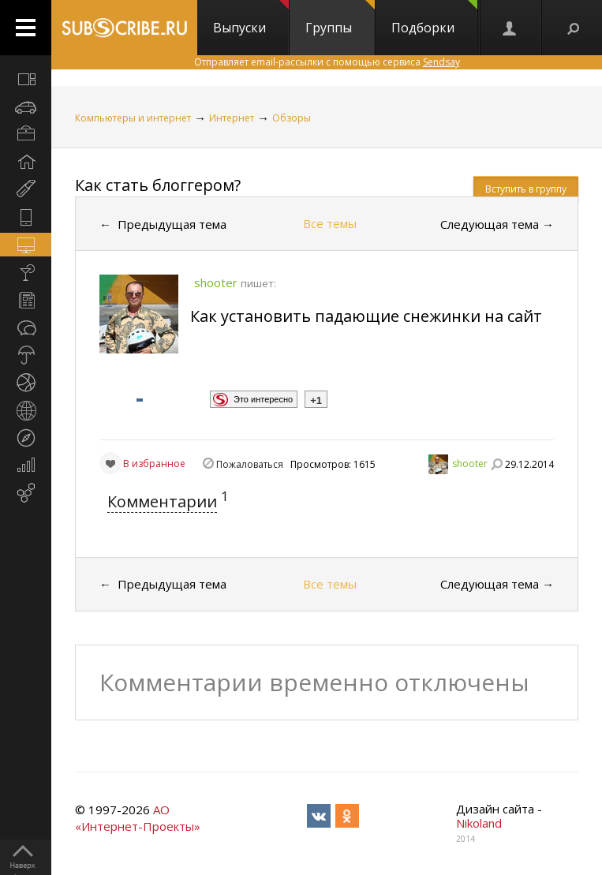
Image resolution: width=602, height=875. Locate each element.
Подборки (434, 18)
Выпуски (251, 18)
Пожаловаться (249, 464)
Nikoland (479, 823)
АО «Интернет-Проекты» (137, 818)
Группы (340, 18)
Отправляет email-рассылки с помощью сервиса (327, 62)
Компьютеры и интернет (133, 118)
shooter (470, 463)
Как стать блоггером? (158, 185)
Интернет (231, 118)
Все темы (330, 223)
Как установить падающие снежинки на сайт (366, 316)
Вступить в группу (525, 189)
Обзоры (291, 118)
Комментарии (162, 501)
